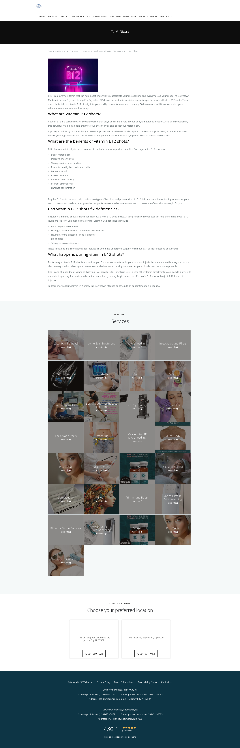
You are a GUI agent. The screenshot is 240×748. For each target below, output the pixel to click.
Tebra (133, 736)
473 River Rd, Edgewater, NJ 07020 (146, 637)
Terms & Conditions (124, 682)
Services (86, 51)
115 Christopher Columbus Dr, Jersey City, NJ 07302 (94, 639)
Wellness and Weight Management (109, 51)
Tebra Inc (88, 682)
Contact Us (166, 682)
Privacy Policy (103, 682)
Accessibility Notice (148, 682)
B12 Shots (133, 51)
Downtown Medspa (57, 51)
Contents (74, 51)
